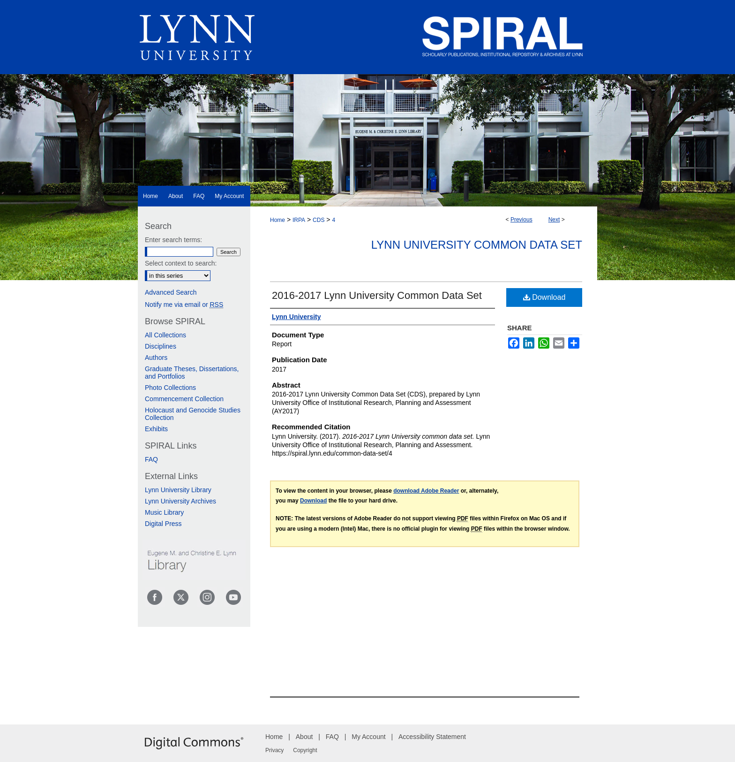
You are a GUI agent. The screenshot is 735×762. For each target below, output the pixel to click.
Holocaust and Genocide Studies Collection (192, 413)
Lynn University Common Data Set (476, 244)
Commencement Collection (184, 399)
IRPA (298, 220)
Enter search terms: (173, 240)
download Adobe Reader (426, 491)
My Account (368, 736)
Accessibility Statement (432, 736)
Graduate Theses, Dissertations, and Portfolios (192, 372)
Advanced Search (171, 292)
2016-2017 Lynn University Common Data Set (377, 295)
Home (277, 220)
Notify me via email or (184, 304)
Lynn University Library (178, 490)
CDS (318, 220)
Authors (156, 357)
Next (554, 219)
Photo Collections (170, 387)
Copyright (305, 750)
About (304, 736)
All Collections (165, 335)
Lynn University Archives (180, 501)
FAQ (151, 459)
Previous (521, 219)
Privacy (274, 750)
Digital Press (163, 523)
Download (544, 297)
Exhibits (156, 429)
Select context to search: (181, 263)
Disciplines (160, 346)
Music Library (164, 512)
